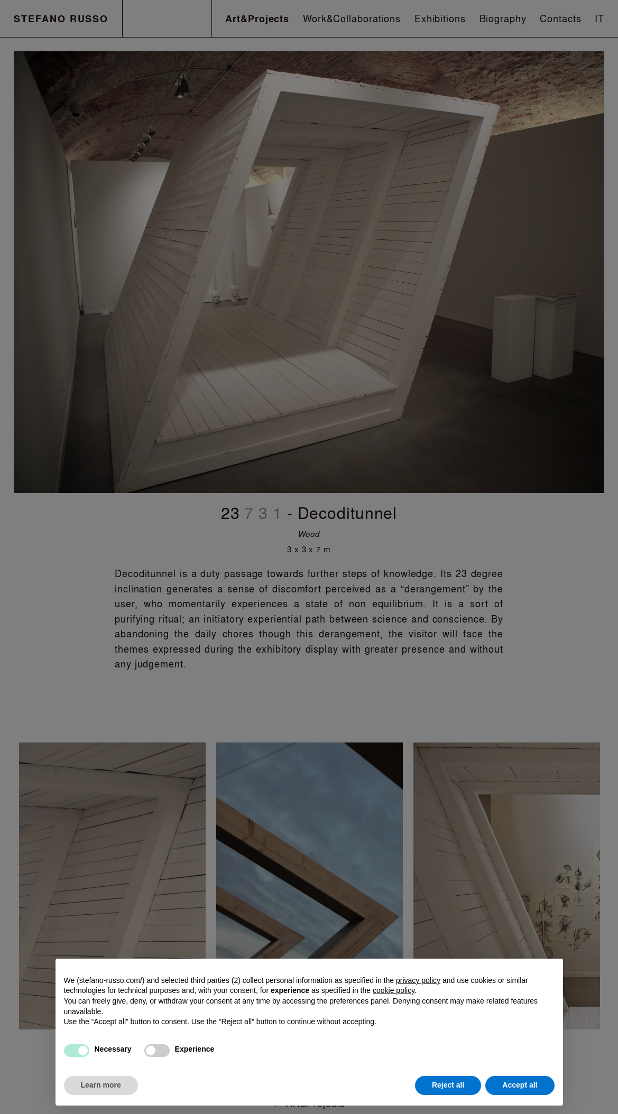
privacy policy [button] (418, 980)
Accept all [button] (519, 1085)
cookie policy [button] (393, 990)
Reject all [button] (448, 1085)
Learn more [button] (101, 1085)
